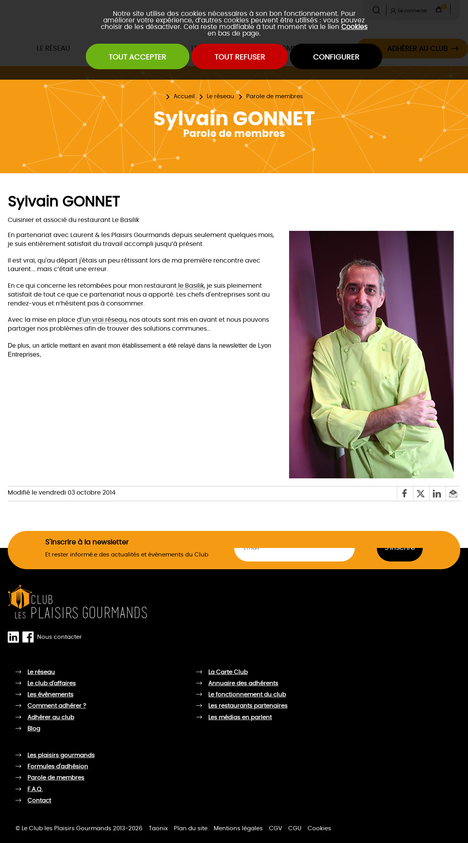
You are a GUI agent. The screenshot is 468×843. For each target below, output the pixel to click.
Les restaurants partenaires (248, 706)
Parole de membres (274, 96)
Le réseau (220, 96)
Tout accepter (137, 57)
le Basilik (190, 286)
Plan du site (191, 828)
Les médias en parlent (240, 717)
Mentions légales (238, 828)
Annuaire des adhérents (243, 683)
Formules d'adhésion (57, 767)
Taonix (158, 828)
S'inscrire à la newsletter (87, 542)
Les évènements (50, 695)
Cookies (354, 27)
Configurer (336, 57)
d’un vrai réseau (101, 320)
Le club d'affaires (51, 683)
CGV (275, 828)
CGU (294, 828)
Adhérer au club (50, 717)
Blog (33, 729)
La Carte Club (228, 672)
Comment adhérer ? (56, 706)
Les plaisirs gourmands (61, 755)
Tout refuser (239, 57)
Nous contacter (59, 637)
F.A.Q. (35, 789)
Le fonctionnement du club (247, 695)
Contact (39, 801)
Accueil (184, 96)
